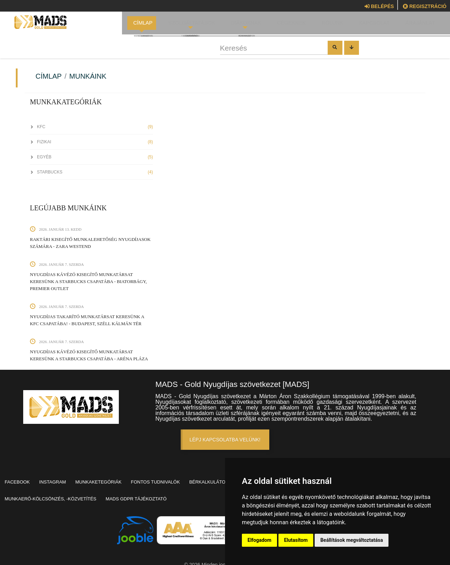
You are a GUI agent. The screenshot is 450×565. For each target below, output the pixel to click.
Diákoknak (243, 24)
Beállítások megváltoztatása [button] (351, 540)
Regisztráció (424, 6)
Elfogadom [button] (259, 540)
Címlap (143, 24)
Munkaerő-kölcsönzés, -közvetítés (138, 489)
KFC (91, 126)
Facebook (20, 478)
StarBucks (91, 172)
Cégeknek (287, 24)
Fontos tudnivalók (176, 478)
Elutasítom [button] (296, 540)
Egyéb (91, 157)
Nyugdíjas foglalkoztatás (42, 489)
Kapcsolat (369, 24)
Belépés (379, 6)
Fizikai (91, 141)
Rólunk (328, 24)
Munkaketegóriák (114, 478)
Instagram (62, 478)
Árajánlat (414, 24)
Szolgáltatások (191, 24)
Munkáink (88, 76)
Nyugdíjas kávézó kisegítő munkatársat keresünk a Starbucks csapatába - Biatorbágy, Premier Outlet (88, 281)
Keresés (160, 51)
